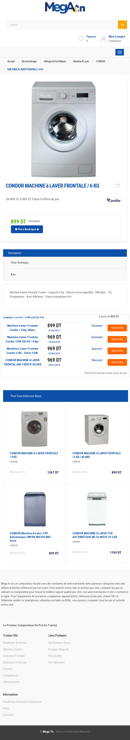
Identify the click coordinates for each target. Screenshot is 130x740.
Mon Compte (117, 36)
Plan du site (55, 656)
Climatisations (11, 682)
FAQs (6, 708)
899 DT (54, 325)
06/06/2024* (54, 353)
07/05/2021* (54, 330)
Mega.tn (48, 731)
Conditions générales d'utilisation (22, 702)
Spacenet (97, 348)
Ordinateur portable (14, 656)
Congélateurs (10, 675)
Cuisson (7, 669)
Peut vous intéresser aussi (26, 396)
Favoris (91, 36)
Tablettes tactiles (13, 649)
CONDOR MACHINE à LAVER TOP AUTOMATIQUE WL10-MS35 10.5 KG (94, 535)
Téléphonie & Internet (15, 643)
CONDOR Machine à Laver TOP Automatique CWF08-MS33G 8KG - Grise (31, 537)
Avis (13, 274)
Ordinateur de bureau (15, 662)
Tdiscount (96, 360)
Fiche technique (20, 262)
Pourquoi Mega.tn (58, 649)
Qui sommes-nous (59, 643)
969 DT (54, 337)
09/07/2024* (54, 365)
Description (14, 253)
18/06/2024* (54, 342)
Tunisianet (97, 325)
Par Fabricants (56, 662)
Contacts (8, 715)
